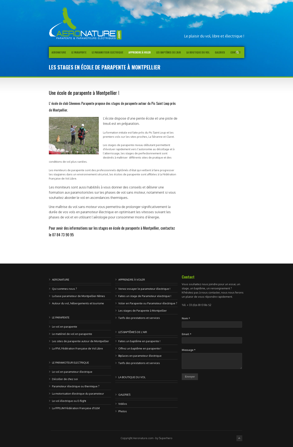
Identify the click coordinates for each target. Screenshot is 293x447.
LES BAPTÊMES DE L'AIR (132, 332)
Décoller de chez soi (65, 379)
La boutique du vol (197, 52)
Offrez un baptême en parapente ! (139, 348)
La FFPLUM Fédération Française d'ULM (76, 408)
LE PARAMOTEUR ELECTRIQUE (70, 362)
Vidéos (122, 403)
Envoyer (190, 376)
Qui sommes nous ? (64, 288)
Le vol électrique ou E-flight (69, 400)
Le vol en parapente (64, 326)
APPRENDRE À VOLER (131, 279)
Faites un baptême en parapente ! (139, 341)
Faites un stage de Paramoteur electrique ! (144, 296)
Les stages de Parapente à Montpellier (142, 310)
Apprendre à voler (140, 52)
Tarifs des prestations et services (139, 317)
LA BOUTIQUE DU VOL (132, 377)
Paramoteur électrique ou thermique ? (75, 386)
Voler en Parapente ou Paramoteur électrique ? (147, 303)
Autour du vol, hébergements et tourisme (78, 303)
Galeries (220, 52)
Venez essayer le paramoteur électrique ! (144, 288)
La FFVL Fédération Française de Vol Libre (77, 348)
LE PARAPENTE (60, 317)
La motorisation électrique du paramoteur (78, 393)
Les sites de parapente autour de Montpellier (80, 341)
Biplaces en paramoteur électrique (140, 355)
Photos (122, 411)
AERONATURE (59, 52)
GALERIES (124, 394)
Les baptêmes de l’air (168, 52)
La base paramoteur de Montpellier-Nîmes (78, 296)
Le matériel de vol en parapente (72, 334)
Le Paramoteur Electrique (107, 52)
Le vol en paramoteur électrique (72, 371)
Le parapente (78, 52)
